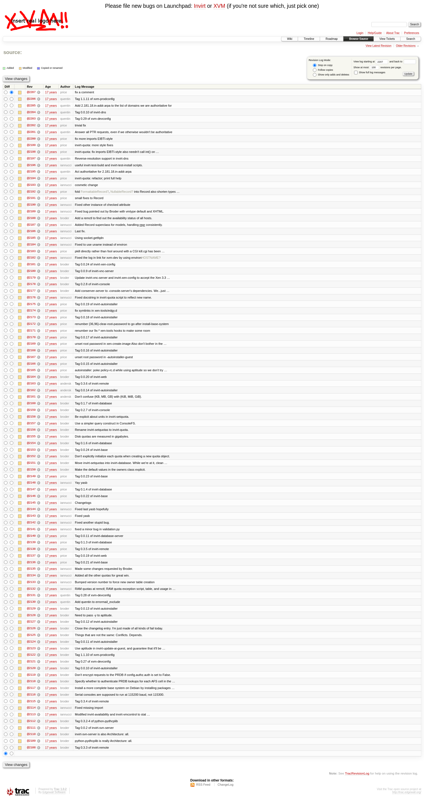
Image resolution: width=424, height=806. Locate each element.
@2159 (31, 413)
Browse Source (358, 38)
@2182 (31, 259)
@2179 (31, 279)
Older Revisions (406, 45)
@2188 (31, 219)
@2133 (31, 587)
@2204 (31, 112)
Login (360, 33)
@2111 (31, 734)
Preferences (411, 33)
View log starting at (371, 61)
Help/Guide (375, 33)
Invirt (200, 6)
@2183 (31, 252)
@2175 (31, 306)
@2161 (31, 399)
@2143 (31, 520)
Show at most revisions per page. (378, 67)
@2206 (31, 99)
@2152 (31, 460)
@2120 (31, 673)
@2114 (31, 714)
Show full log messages (369, 72)
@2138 (31, 553)
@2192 (31, 192)
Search (410, 38)
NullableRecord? (121, 192)
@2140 (31, 540)
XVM (219, 6)
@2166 (31, 366)
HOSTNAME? (151, 259)
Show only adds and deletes (331, 75)
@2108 (31, 754)
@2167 (31, 359)
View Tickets (387, 38)
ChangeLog (225, 791)
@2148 (31, 486)
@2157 (31, 426)
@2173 (31, 319)
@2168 (31, 353)
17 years (51, 92)
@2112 (31, 727)
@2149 (31, 480)
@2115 (31, 707)
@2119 (31, 680)
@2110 (31, 740)
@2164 (31, 379)
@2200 (31, 139)
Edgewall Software (53, 798)
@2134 (31, 580)
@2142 (31, 526)
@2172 (31, 326)
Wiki (289, 38)
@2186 (31, 232)
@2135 (31, 573)
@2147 (31, 493)
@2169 (31, 346)
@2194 (31, 179)
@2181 (31, 266)
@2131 (31, 600)
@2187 (31, 226)
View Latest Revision (378, 45)
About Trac (392, 33)
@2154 (31, 446)
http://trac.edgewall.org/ (406, 798)
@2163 (31, 386)
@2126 (31, 633)
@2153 (31, 453)
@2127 (31, 627)
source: (12, 52)
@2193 (31, 186)
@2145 (31, 506)
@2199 (31, 145)
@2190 (31, 206)
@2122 (31, 660)
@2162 (31, 393)
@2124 (31, 647)
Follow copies (323, 70)
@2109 (31, 747)
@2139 (31, 546)
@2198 (31, 152)
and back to (402, 61)
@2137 (31, 560)
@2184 (31, 246)
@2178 (31, 286)
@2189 (31, 212)
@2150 (31, 473)
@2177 (31, 292)
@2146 (31, 500)
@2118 (31, 687)
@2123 (31, 653)
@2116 (31, 700)
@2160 (31, 406)
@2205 (31, 105)
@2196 (31, 165)
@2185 (31, 239)
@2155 (31, 440)
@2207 (31, 92)
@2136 (31, 567)
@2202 (31, 125)
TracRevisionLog (357, 779)
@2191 (31, 199)
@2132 (31, 593)
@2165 (31, 373)
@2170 (31, 339)
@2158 (31, 419)
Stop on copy (322, 65)
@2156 (31, 433)
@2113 (31, 720)
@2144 (31, 513)
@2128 (31, 620)
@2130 (31, 607)
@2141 (31, 533)
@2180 (31, 272)
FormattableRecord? (95, 192)
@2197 (31, 159)
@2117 (31, 694)
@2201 (31, 132)
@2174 (31, 313)
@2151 (31, 466)
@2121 (31, 667)
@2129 (31, 613)
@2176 (31, 299)
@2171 (31, 333)
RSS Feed (203, 791)
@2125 (31, 640)
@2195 (31, 172)
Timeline (309, 38)
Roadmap (332, 38)
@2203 (31, 119)
